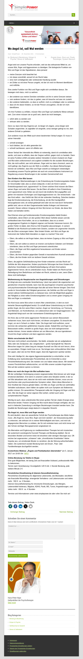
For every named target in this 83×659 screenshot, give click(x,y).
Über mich (12, 605)
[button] (10, 506)
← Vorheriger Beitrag (16, 512)
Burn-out (65, 57)
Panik (72, 57)
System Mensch (68, 59)
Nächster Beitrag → (67, 512)
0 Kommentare (39, 54)
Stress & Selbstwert (25, 59)
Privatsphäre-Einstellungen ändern (21, 648)
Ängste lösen (56, 57)
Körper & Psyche (14, 625)
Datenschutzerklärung (17, 646)
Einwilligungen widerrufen (18, 654)
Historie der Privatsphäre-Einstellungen (22, 651)
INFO (26, 454)
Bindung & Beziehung (19, 57)
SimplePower (16, 54)
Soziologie (57, 59)
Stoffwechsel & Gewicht (17, 628)
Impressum (13, 643)
